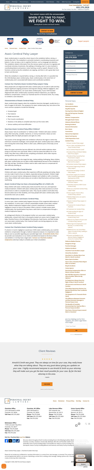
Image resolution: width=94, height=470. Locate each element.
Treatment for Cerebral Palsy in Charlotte (76, 206)
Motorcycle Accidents (71, 106)
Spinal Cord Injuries (71, 136)
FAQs (58, 2)
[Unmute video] (68, 423)
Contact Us (85, 2)
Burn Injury (68, 129)
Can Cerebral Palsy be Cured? (76, 149)
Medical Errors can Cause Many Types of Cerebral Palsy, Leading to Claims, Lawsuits (77, 231)
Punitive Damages (70, 246)
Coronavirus (69, 131)
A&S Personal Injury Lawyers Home (18, 7)
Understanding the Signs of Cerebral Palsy (75, 212)
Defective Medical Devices (72, 241)
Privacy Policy (70, 401)
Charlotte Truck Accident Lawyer (74, 250)
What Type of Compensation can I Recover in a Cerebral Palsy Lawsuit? (77, 225)
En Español (76, 2)
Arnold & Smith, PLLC (51, 234)
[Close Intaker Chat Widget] (89, 423)
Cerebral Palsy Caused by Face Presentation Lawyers (76, 157)
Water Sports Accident (71, 259)
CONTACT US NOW (76, 93)
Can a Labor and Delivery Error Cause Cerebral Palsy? (76, 146)
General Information (71, 127)
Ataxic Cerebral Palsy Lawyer (76, 143)
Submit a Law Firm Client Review (47, 389)
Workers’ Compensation (72, 117)
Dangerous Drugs (70, 243)
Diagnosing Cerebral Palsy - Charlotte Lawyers (75, 181)
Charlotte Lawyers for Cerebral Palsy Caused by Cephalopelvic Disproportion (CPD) (76, 176)
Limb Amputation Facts (72, 138)
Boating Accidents (70, 124)
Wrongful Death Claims (72, 120)
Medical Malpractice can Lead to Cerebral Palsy (77, 197)
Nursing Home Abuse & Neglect (74, 111)
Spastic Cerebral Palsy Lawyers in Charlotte (77, 202)
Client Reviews (50, 2)
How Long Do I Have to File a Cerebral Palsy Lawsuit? (76, 193)
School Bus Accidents (71, 253)
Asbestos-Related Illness (72, 122)
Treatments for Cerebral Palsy (76, 209)
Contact (34, 238)
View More (47, 384)
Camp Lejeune (69, 268)
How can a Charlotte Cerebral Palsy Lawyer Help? (77, 189)
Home (7, 2)
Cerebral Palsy (69, 141)
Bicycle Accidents (70, 266)
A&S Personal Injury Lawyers (23, 462)
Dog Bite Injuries (70, 109)
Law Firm (22, 437)
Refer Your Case (66, 2)
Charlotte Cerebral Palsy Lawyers (77, 164)
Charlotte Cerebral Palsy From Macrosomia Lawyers (76, 161)
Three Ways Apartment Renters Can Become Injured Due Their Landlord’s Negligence (76, 290)
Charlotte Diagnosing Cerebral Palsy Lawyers (76, 167)
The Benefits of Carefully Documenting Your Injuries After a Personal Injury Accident (75, 306)
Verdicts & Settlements (37, 2)
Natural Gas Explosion (71, 134)
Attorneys (14, 2)
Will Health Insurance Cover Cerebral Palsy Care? (75, 216)
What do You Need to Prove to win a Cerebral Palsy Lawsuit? (77, 220)
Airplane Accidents (70, 248)
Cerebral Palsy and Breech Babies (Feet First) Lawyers (77, 152)
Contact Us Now (47, 31)
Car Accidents (69, 104)
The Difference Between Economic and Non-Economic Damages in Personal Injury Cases (75, 300)
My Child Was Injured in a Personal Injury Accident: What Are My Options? (75, 276)
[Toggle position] (86, 423)
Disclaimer (61, 401)
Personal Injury (24, 2)
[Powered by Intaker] (81, 466)
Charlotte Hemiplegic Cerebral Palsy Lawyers (76, 171)
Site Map (78, 401)
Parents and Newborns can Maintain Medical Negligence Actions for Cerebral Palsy (76, 237)
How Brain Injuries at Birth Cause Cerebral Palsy (77, 185)
